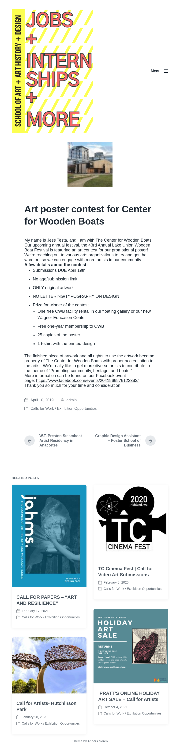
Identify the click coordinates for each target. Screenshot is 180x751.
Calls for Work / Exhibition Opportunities (63, 408)
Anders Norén (97, 741)
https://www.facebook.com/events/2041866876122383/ (87, 380)
